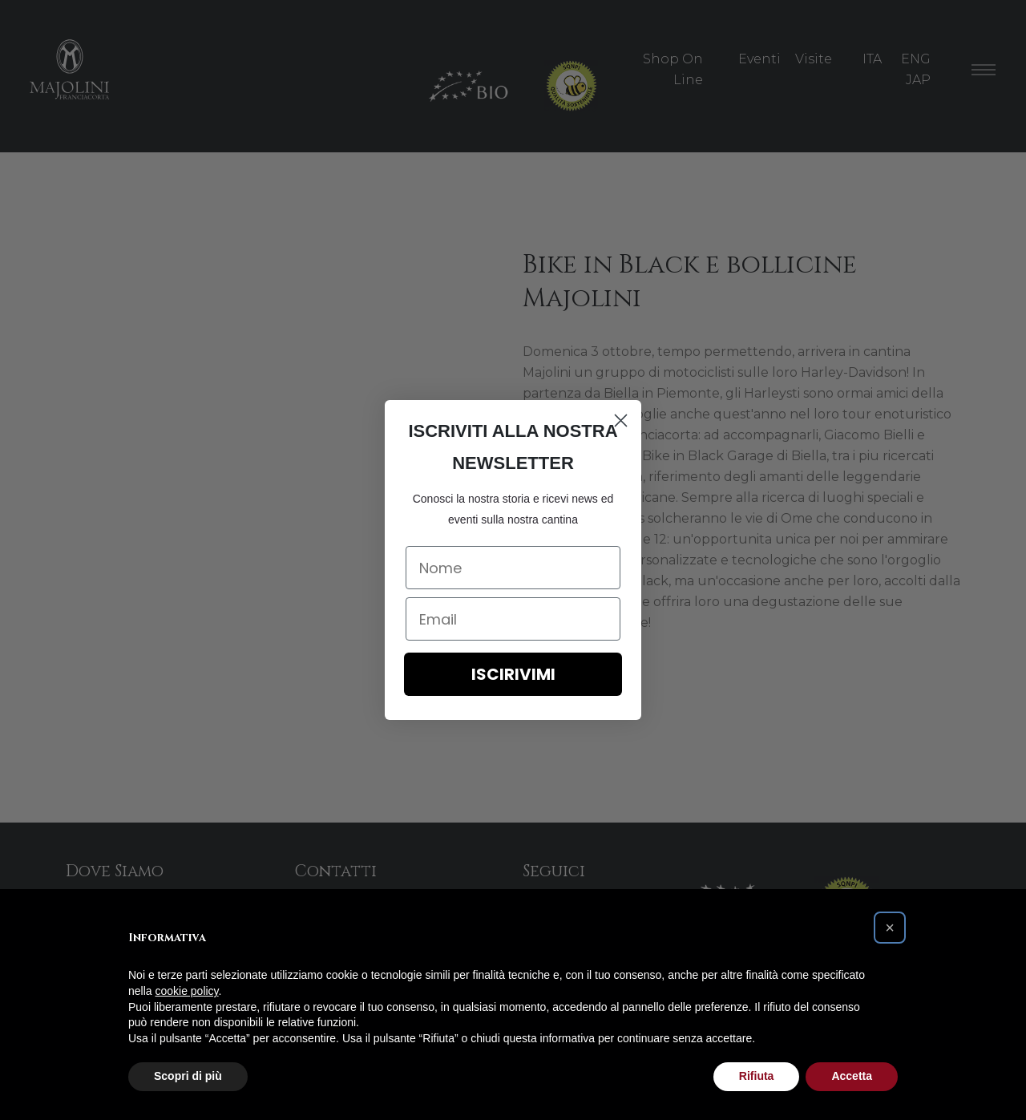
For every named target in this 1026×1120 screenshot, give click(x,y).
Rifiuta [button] (756, 1075)
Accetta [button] (851, 1075)
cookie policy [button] (186, 991)
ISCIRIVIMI (513, 674)
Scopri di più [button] (188, 1075)
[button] (890, 927)
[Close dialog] (621, 420)
